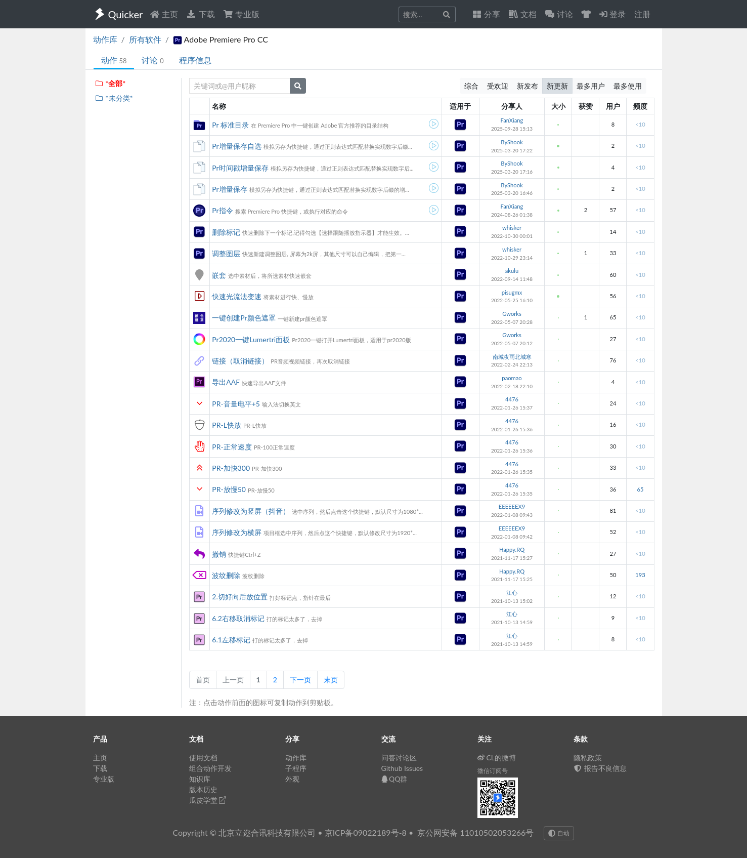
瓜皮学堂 (208, 800)
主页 (164, 14)
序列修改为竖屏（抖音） (251, 511)
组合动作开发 (210, 768)
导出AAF (226, 382)
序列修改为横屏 (236, 532)
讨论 (152, 60)
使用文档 (203, 757)
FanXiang (512, 120)
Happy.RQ (511, 549)
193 (640, 574)
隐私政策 (588, 757)
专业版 (241, 14)
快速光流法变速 (236, 296)
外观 (292, 778)
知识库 (199, 778)
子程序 (295, 768)
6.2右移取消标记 (238, 618)
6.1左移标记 (231, 639)
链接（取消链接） (240, 360)
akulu (511, 270)
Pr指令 (222, 210)
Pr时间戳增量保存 (240, 168)
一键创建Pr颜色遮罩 (243, 317)
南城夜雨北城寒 (512, 356)
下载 (200, 14)
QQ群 (394, 778)
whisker (511, 227)
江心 (511, 592)
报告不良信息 (600, 768)
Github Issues (402, 768)
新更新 (557, 85)
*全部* (110, 83)
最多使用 (627, 85)
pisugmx (512, 292)
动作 (114, 60)
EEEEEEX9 (512, 506)
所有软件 (145, 39)
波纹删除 (226, 575)
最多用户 (591, 85)
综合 (471, 85)
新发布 (527, 85)
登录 (612, 14)
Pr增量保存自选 (236, 146)
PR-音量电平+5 (236, 403)
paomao (511, 378)
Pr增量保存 (229, 189)
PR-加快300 (231, 468)
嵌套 (219, 275)
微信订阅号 (492, 770)
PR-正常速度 (231, 446)
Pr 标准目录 (230, 124)
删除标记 (226, 232)
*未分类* (114, 98)
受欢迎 (497, 85)
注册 (642, 14)
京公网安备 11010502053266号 (475, 832)
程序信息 (195, 60)
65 (640, 489)
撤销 (219, 554)
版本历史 (203, 789)
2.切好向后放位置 (239, 596)
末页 (331, 679)
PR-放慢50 (229, 489)
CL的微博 (496, 757)
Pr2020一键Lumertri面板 (251, 339)
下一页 (300, 679)
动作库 (105, 39)
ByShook (511, 142)
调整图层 (226, 253)
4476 (511, 399)
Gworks (511, 313)
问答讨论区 (399, 757)
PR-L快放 (226, 425)
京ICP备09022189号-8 (366, 832)
